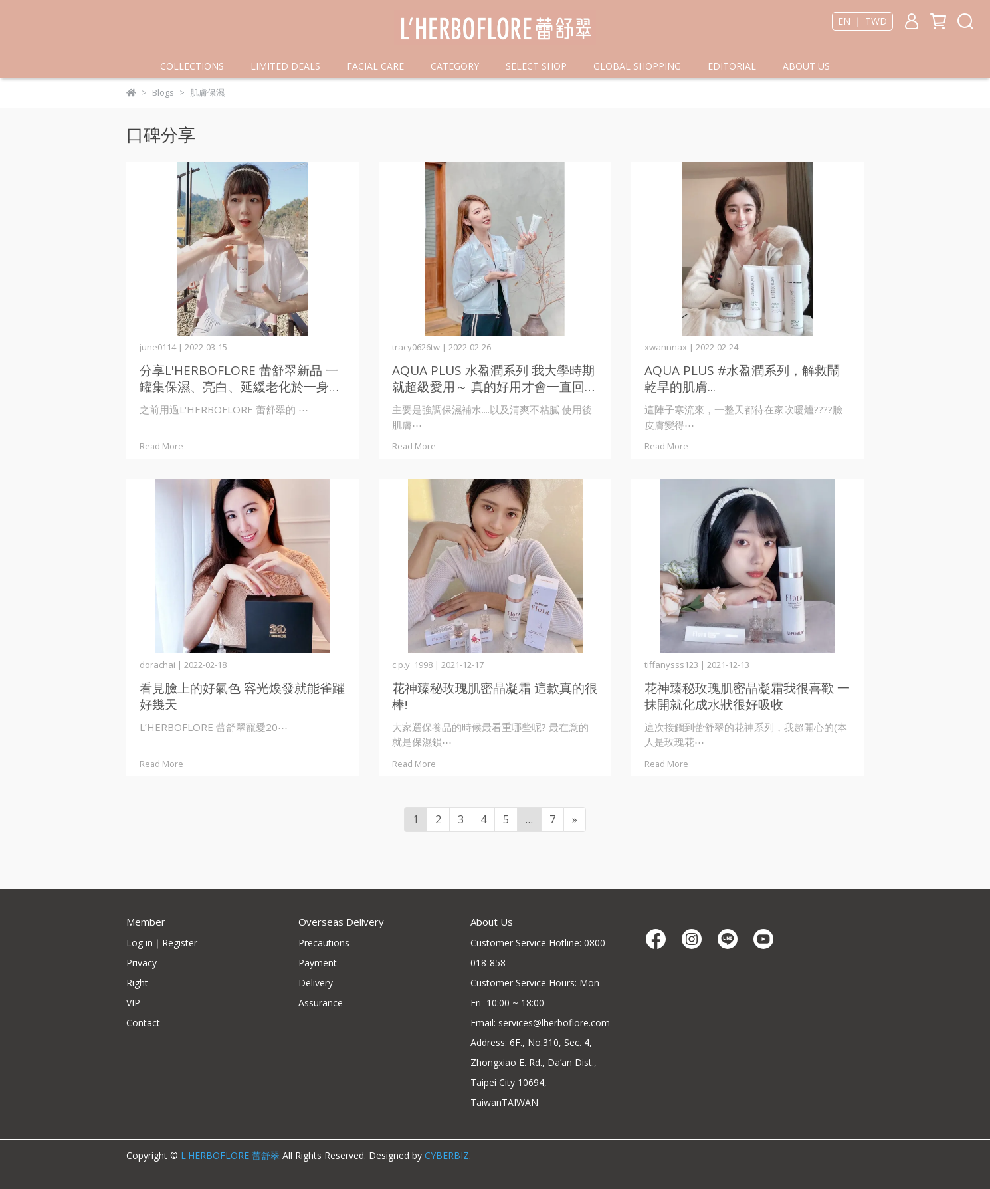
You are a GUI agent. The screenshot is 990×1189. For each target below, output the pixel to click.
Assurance (320, 1002)
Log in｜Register (161, 942)
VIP (133, 1002)
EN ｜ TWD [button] (862, 21)
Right (137, 982)
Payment (317, 962)
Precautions (323, 942)
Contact (143, 1022)
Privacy (141, 962)
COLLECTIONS (192, 66)
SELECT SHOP (536, 66)
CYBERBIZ (447, 1155)
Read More (161, 446)
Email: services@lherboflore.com (540, 1022)
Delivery (315, 982)
